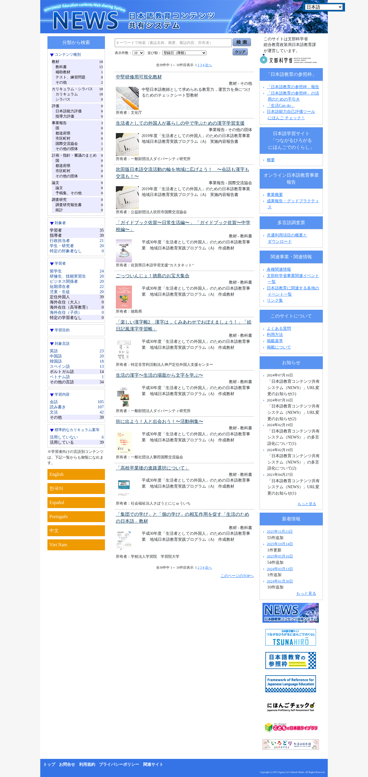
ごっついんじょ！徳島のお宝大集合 (152, 275)
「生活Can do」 (281, 105)
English (56, 474)
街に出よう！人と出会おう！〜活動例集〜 (159, 421)
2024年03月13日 (280, 569)
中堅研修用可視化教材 (139, 76)
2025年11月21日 (280, 531)
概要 (271, 159)
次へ (208, 65)
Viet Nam (58, 544)
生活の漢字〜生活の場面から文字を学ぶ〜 (159, 375)
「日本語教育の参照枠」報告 (293, 86)
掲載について (279, 347)
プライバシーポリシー (119, 764)
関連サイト (153, 764)
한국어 (56, 488)
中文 (54, 530)
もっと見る (307, 504)
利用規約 (87, 764)
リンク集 (275, 300)
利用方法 (275, 334)
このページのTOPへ (237, 576)
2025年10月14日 (280, 544)
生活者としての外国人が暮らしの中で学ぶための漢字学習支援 (180, 123)
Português (58, 516)
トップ (49, 764)
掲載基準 (275, 341)
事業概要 (275, 194)
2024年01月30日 (280, 581)
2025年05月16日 (280, 556)
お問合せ (67, 764)
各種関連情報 (276, 269)
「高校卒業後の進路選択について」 (152, 468)
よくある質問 (279, 328)
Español (56, 502)
